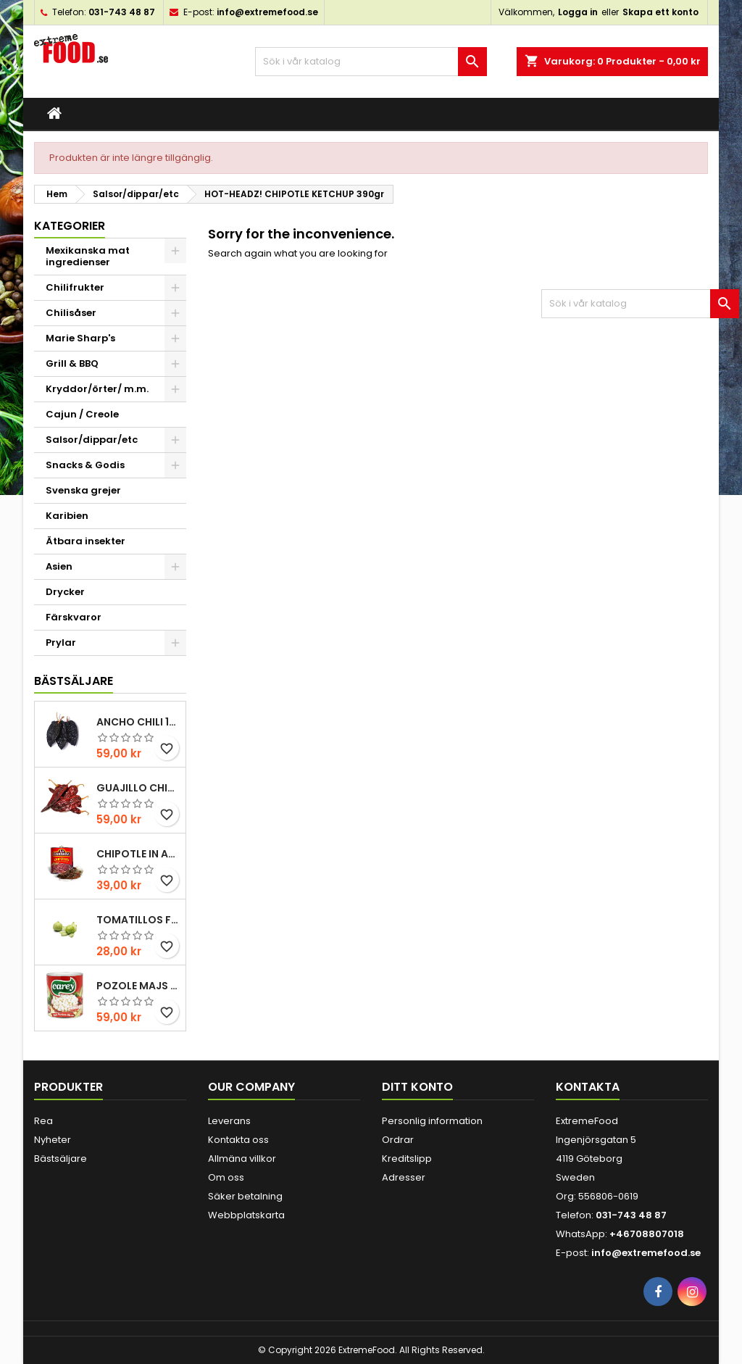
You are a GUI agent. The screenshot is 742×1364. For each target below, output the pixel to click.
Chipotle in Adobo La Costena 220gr (138, 854)
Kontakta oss (238, 1140)
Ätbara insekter (85, 541)
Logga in (578, 12)
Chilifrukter (75, 287)
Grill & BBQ (72, 363)
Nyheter (52, 1140)
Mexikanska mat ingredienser (88, 256)
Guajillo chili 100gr (138, 788)
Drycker (65, 592)
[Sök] (371, 61)
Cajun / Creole (82, 414)
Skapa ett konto (660, 12)
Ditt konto (417, 1086)
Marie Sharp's (80, 338)
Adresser (403, 1177)
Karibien (67, 516)
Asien (59, 566)
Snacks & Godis (85, 465)
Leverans (229, 1121)
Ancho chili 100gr (138, 722)
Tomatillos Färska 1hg (138, 920)
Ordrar (398, 1140)
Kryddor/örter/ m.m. (97, 389)
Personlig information (432, 1121)
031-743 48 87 (121, 12)
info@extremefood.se (267, 12)
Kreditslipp (407, 1158)
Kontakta (588, 1086)
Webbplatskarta (246, 1215)
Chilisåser (71, 313)
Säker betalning (245, 1196)
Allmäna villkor (242, 1158)
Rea (43, 1121)
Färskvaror (73, 617)
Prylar (61, 642)
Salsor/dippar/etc (92, 439)
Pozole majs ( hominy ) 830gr (138, 985)
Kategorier (69, 225)
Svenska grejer (83, 490)
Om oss (226, 1177)
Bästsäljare (73, 681)
